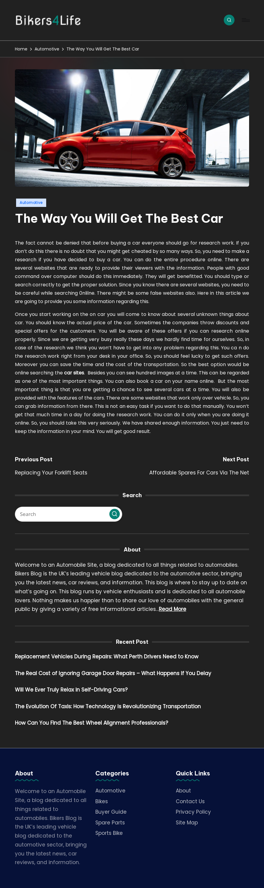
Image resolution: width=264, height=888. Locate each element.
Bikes (101, 801)
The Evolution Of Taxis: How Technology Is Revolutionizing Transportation (108, 706)
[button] (114, 514)
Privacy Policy (193, 811)
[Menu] (245, 20)
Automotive (31, 202)
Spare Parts (110, 822)
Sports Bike (109, 833)
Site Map (187, 822)
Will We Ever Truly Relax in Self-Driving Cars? (71, 689)
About (183, 790)
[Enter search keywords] (68, 514)
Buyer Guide (111, 811)
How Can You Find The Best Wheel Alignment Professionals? (91, 722)
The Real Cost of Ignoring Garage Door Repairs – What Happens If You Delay (113, 673)
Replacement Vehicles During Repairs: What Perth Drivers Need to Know (106, 656)
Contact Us (190, 801)
